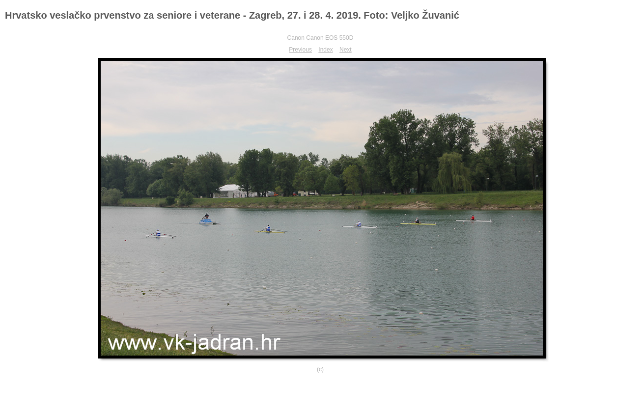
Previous (300, 49)
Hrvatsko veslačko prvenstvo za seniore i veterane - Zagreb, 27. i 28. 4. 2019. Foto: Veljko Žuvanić (232, 15)
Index (325, 49)
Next (345, 49)
